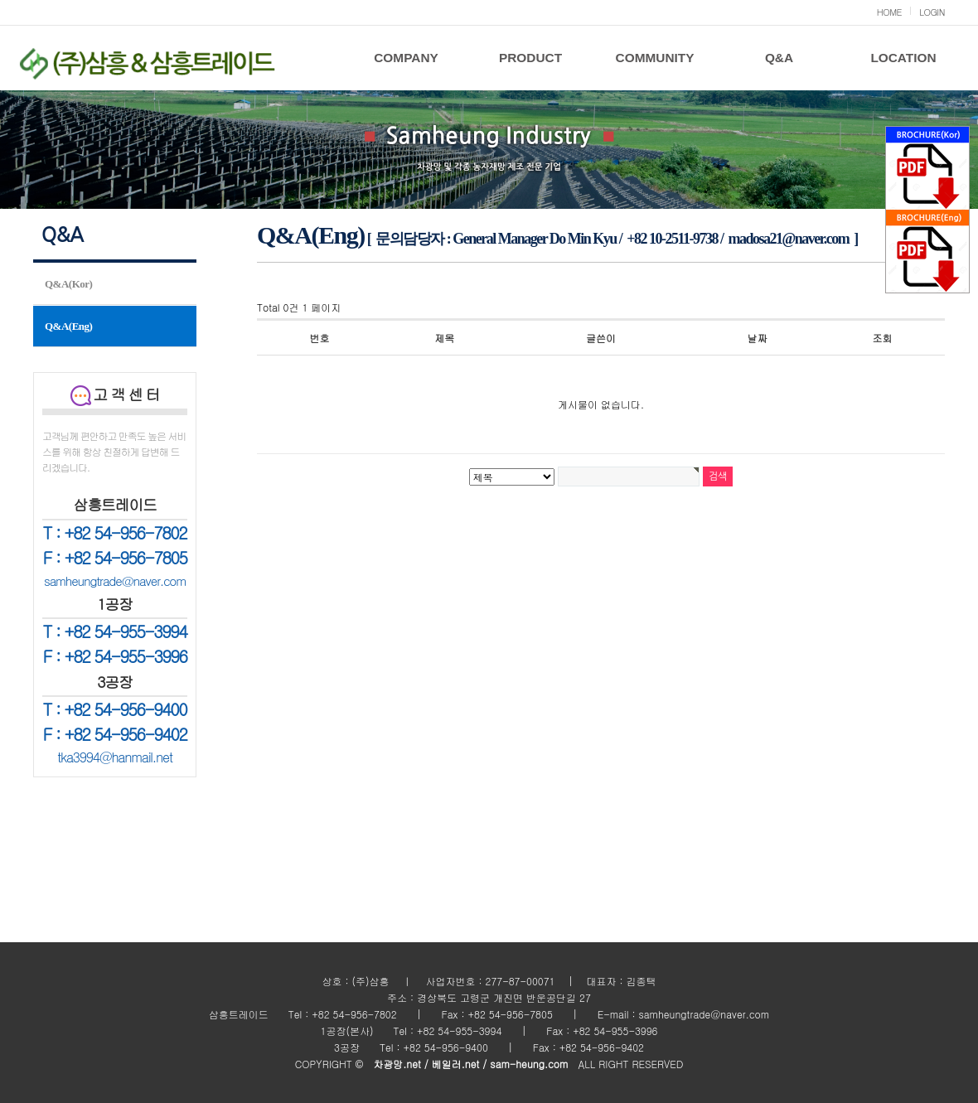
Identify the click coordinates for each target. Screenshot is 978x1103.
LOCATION (903, 58)
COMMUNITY (655, 58)
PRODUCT (530, 58)
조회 (883, 338)
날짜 (757, 338)
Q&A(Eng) (68, 326)
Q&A (779, 58)
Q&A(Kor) (68, 284)
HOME (889, 12)
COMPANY (406, 58)
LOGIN (932, 12)
